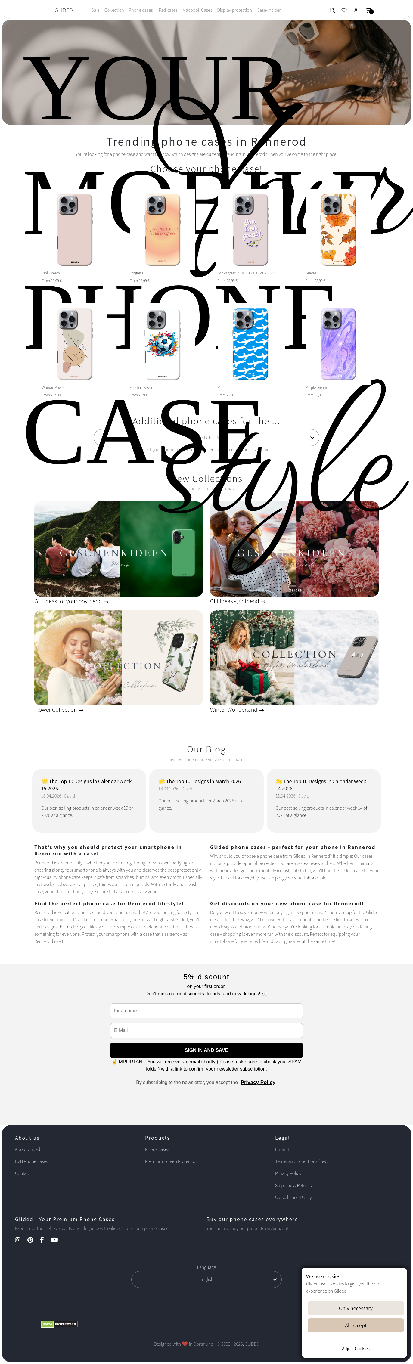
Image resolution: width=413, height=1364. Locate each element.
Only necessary (356, 1308)
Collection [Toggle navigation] (114, 10)
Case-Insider (269, 10)
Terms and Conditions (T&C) (302, 1161)
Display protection (234, 10)
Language (206, 1267)
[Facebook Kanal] (45, 1240)
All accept (355, 1325)
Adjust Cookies (355, 1348)
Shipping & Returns (293, 1185)
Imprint (282, 1149)
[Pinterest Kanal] (33, 1240)
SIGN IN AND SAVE (206, 1050)
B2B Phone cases (31, 1161)
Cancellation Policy (293, 1197)
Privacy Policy (258, 1082)
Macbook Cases (197, 10)
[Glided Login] (356, 11)
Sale (95, 10)
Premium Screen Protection (171, 1161)
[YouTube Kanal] (57, 1240)
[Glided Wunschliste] (332, 11)
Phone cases (141, 10)
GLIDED (64, 10)
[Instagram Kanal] (20, 1240)
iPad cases (168, 10)
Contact (22, 1173)
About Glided (27, 1149)
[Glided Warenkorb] (368, 11)
